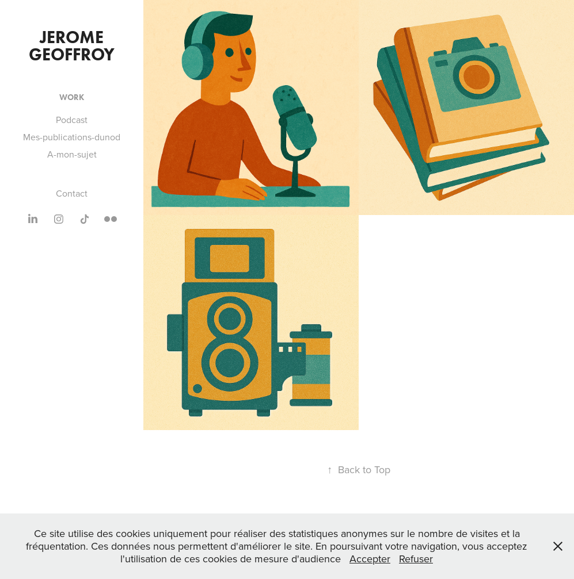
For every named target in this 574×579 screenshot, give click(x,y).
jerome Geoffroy (72, 45)
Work (71, 97)
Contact (72, 193)
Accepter (369, 558)
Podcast (72, 119)
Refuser (416, 558)
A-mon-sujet (72, 154)
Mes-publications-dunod (71, 137)
